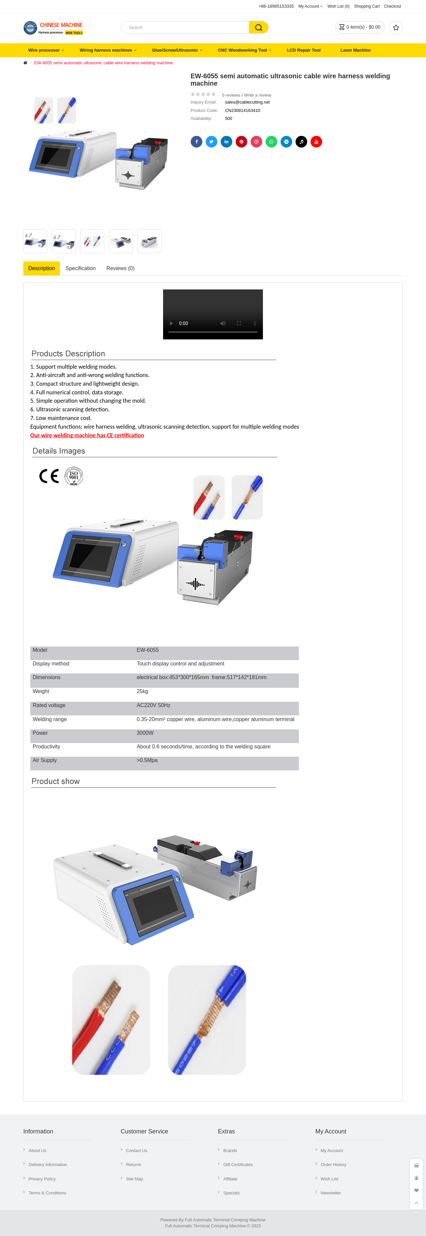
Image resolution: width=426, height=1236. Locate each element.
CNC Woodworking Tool (242, 50)
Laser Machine (355, 50)
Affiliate (230, 1178)
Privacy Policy (42, 1178)
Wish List (329, 1178)
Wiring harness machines (106, 50)
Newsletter (331, 1192)
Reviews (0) (120, 268)
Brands (230, 1150)
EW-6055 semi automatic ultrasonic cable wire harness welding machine (103, 62)
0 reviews (231, 95)
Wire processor (44, 50)
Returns (133, 1164)
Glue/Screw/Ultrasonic (175, 50)
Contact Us (136, 1150)
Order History (333, 1164)
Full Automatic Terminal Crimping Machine (225, 1219)
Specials (231, 1192)
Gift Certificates (238, 1164)
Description (41, 268)
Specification (81, 268)
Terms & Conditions (47, 1192)
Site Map (134, 1178)
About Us (37, 1150)
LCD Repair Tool (303, 50)
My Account (332, 1150)
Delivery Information (48, 1164)
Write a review (257, 95)
